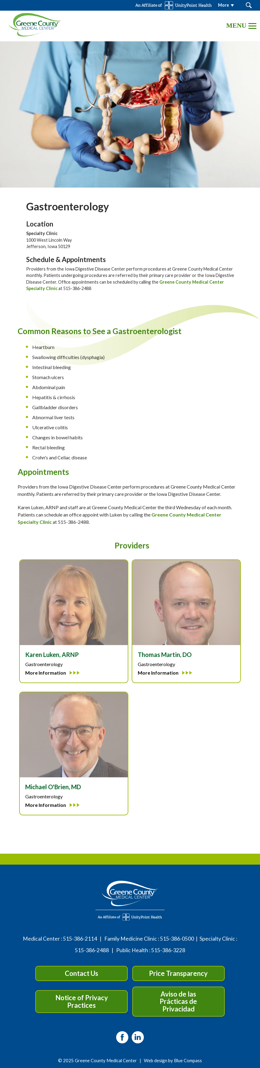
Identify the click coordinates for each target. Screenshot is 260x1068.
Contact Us (81, 973)
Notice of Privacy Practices (81, 1001)
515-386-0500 (177, 938)
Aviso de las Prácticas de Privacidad (178, 1001)
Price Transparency (178, 973)
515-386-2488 (92, 950)
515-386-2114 (80, 938)
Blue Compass (188, 1060)
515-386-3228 (168, 950)
